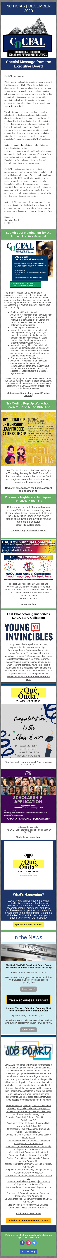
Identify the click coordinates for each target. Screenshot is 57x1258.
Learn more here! (28, 604)
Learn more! (28, 989)
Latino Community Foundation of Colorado (23, 145)
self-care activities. (17, 106)
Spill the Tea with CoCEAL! (28, 924)
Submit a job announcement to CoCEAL (28, 1220)
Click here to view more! (28, 1213)
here (44, 154)
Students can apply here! (28, 837)
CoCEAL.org (28, 1251)
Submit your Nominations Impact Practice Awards (28, 394)
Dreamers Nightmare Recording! (28, 530)
